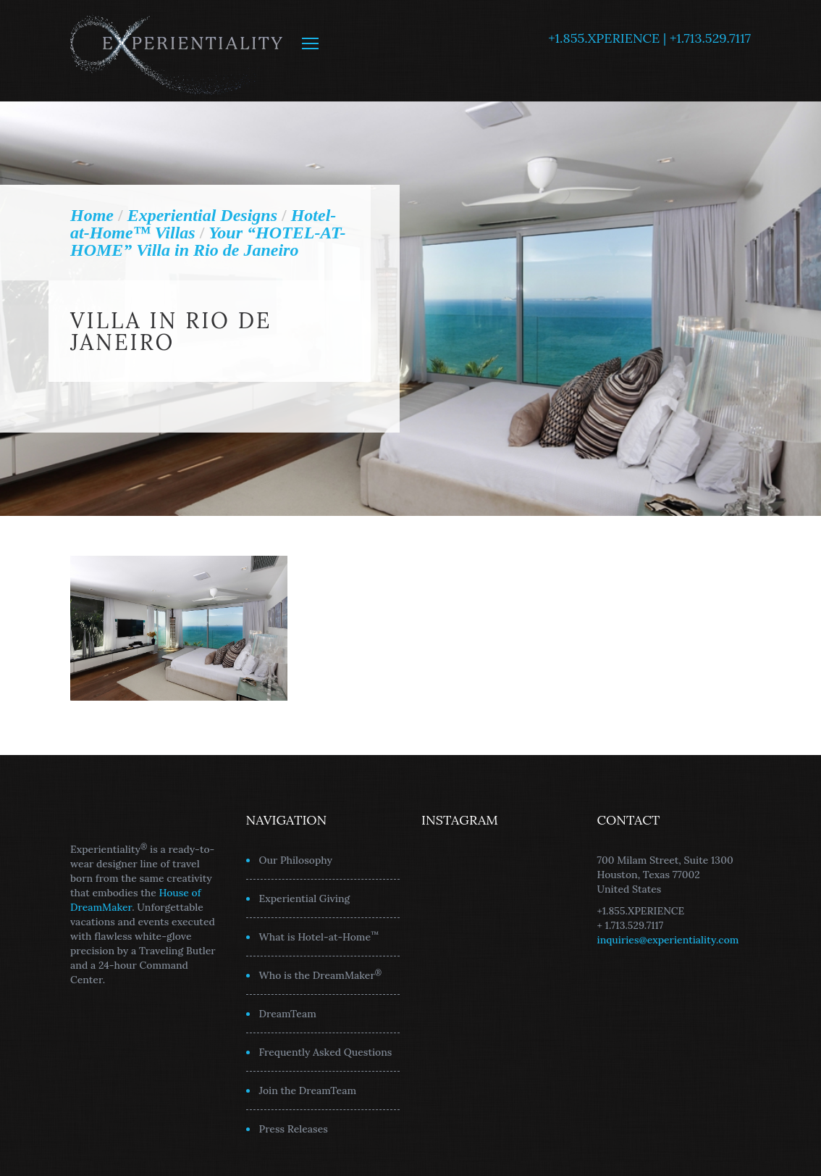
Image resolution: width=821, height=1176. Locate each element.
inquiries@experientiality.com (668, 939)
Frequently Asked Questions (325, 1052)
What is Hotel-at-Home (319, 936)
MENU (310, 43)
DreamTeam (287, 1013)
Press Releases (293, 1128)
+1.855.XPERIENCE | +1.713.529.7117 (649, 38)
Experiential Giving (304, 898)
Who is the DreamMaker (320, 974)
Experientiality (177, 50)
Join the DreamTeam (308, 1090)
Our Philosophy (296, 860)
